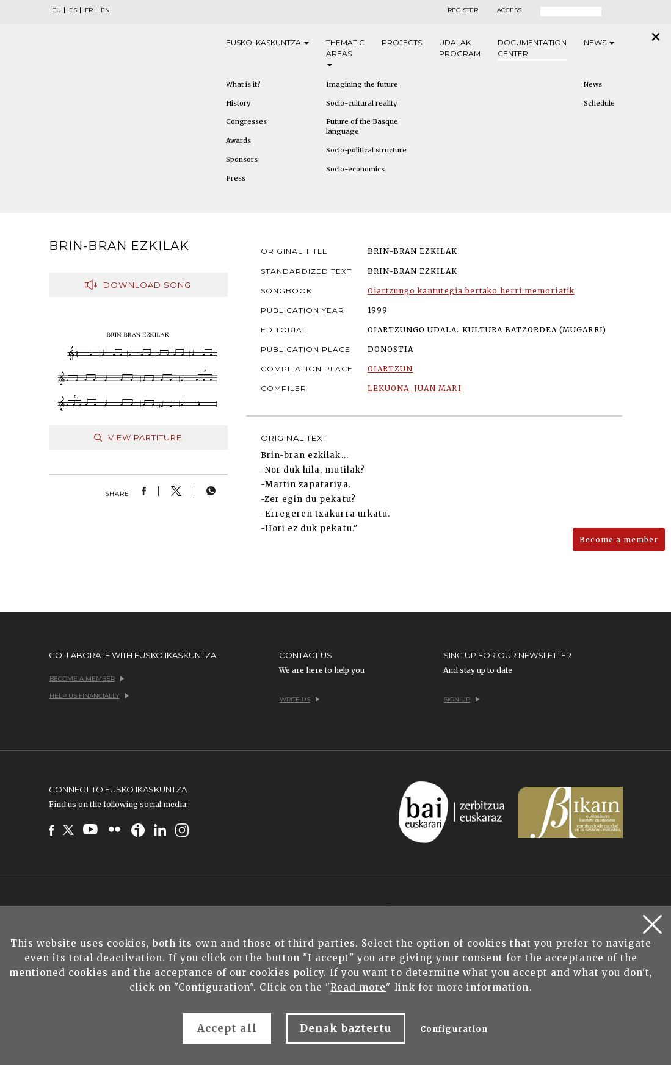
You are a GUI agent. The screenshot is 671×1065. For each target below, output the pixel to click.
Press (235, 178)
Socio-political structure (366, 150)
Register (463, 10)
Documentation (532, 48)
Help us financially (89, 696)
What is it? (243, 84)
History (238, 103)
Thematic (345, 52)
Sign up (461, 699)
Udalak (460, 48)
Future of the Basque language (362, 126)
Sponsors (242, 159)
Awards (238, 140)
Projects (402, 42)
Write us (299, 699)
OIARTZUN (390, 368)
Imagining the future (362, 84)
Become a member (618, 539)
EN (105, 10)
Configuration (454, 1029)
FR (89, 10)
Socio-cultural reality (361, 103)
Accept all (226, 1028)
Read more (358, 987)
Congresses (246, 121)
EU (56, 10)
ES (73, 10)
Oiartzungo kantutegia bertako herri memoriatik (471, 290)
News (599, 42)
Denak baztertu (346, 1028)
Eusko (267, 42)
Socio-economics (355, 169)
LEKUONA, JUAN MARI (415, 388)
